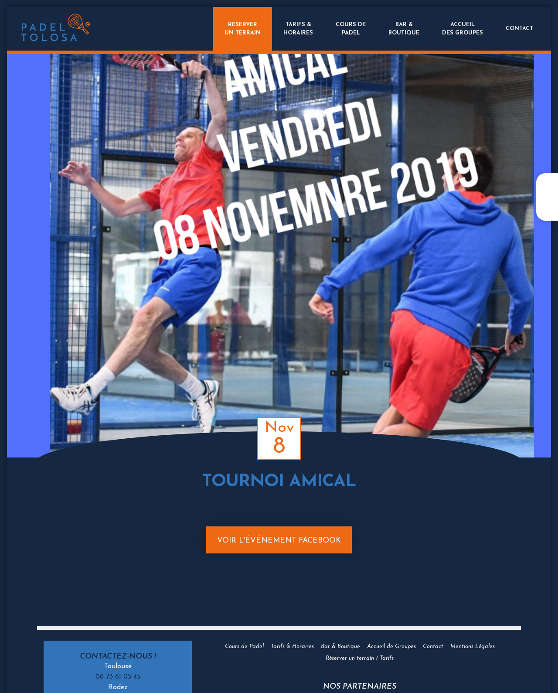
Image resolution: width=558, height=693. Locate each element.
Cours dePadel (351, 29)
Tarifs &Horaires (298, 29)
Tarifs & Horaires (292, 646)
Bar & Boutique (340, 646)
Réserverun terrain (243, 29)
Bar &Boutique (403, 29)
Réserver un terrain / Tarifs (360, 658)
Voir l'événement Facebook (279, 540)
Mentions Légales (472, 646)
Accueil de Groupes (391, 646)
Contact (519, 28)
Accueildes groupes (462, 29)
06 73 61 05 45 (117, 676)
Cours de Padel (244, 646)
